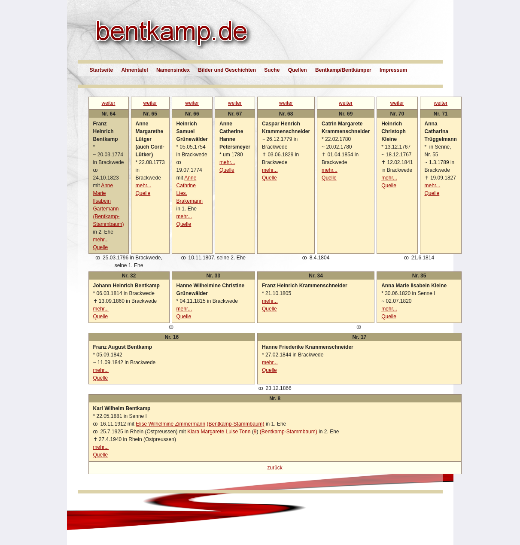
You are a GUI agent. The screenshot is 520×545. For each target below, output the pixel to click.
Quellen (297, 70)
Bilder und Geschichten (227, 70)
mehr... (101, 240)
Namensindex (173, 70)
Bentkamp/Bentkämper (343, 70)
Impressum (393, 70)
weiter (109, 103)
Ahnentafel (135, 70)
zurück (275, 468)
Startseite (101, 70)
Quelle (100, 247)
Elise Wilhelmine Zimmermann (170, 424)
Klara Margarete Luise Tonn (218, 432)
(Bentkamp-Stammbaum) (236, 424)
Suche (272, 70)
